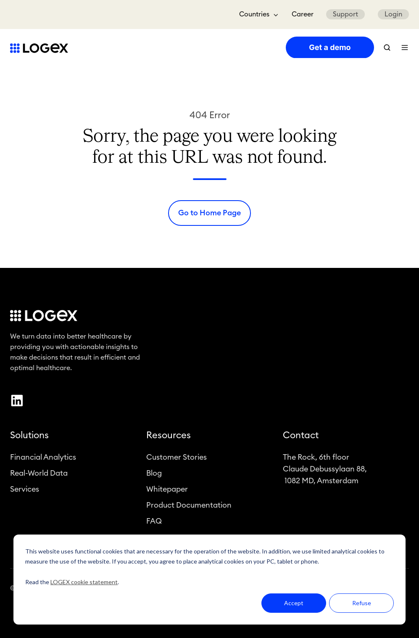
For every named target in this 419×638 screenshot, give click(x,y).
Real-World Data (39, 474)
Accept (293, 602)
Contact (301, 436)
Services (24, 490)
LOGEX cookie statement (84, 581)
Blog (154, 474)
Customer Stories (176, 458)
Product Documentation (189, 506)
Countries (254, 14)
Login (393, 14)
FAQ (154, 522)
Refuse (361, 602)
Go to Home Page (209, 213)
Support (345, 14)
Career (303, 14)
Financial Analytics (43, 458)
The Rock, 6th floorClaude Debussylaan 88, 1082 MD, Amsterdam (325, 469)
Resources (168, 436)
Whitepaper (167, 490)
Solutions (29, 436)
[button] (387, 47)
